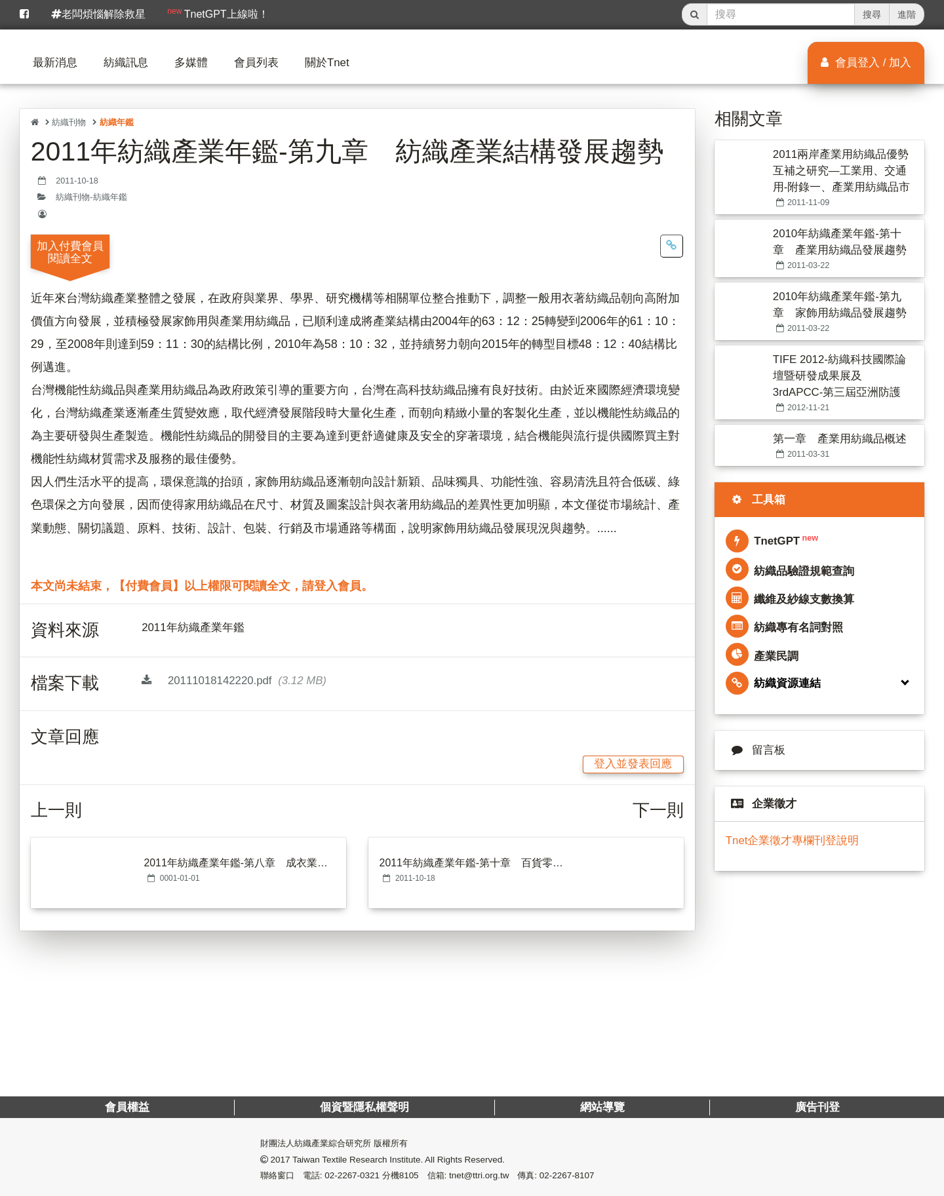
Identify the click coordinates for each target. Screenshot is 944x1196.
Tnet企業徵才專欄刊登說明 (792, 840)
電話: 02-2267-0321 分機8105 (361, 1175)
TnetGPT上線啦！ (217, 13)
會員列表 (256, 62)
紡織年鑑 (117, 122)
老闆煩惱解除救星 (98, 14)
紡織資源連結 (773, 683)
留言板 (755, 750)
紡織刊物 (69, 122)
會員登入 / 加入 (866, 62)
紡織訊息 (126, 62)
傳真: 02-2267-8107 (555, 1175)
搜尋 (872, 14)
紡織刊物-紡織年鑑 (91, 197)
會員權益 (127, 1107)
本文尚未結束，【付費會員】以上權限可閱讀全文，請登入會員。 (202, 585)
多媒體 (191, 62)
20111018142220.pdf (234, 680)
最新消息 (55, 62)
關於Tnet (327, 62)
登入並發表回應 (633, 764)
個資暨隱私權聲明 (364, 1107)
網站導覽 (602, 1107)
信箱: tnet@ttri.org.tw (468, 1175)
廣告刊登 (817, 1107)
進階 (906, 14)
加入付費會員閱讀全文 (70, 252)
